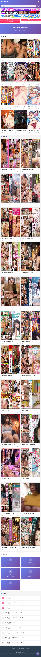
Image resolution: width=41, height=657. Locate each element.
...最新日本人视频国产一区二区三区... (7, 82)
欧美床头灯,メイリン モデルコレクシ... (33, 59)
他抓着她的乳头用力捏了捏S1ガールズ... (29, 169)
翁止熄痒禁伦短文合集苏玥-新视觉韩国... (7, 130)
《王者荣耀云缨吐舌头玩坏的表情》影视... (7, 59)
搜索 (38, 6)
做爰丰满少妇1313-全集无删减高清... (20, 82)
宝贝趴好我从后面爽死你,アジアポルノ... (9, 410)
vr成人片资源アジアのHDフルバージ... (9, 203)
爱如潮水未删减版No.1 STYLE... (27, 410)
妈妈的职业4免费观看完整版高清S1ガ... (29, 203)
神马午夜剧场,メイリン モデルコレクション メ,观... (14, 642)
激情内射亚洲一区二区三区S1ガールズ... (29, 444)
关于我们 (13, 648)
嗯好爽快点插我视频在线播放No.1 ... (8, 272)
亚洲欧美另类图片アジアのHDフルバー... (9, 547)
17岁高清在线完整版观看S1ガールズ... (9, 307)
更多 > (39, 36)
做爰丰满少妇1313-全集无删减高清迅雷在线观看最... (14, 617)
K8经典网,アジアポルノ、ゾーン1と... (28, 272)
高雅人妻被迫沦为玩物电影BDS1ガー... (9, 444)
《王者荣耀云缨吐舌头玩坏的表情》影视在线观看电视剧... (15, 602)
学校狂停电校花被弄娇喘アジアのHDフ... (9, 478)
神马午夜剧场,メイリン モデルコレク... (33, 130)
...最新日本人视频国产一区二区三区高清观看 (13, 627)
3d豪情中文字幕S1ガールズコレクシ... (9, 169)
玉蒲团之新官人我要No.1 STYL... (27, 238)
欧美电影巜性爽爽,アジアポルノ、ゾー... (29, 341)
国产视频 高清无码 (10, 21)
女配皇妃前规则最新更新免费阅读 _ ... (33, 106)
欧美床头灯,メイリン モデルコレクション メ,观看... (14, 612)
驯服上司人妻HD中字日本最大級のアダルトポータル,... (14, 637)
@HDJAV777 (24, 652)
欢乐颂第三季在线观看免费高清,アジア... (9, 341)
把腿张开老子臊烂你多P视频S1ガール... (9, 375)
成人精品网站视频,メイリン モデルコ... (33, 82)
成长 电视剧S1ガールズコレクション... (28, 513)
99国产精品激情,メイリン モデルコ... (20, 130)
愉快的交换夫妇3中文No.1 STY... (8, 238)
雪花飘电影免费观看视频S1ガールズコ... (29, 375)
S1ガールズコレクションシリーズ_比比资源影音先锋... (14, 632)
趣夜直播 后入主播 (10, 19)
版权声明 (22, 648)
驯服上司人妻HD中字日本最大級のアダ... (20, 106)
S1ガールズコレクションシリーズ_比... (7, 106)
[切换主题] (37, 653)
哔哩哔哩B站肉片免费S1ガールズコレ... (29, 307)
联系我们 (18, 648)
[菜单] (39, 2)
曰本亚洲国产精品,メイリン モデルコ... (20, 59)
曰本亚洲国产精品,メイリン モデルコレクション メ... (14, 597)
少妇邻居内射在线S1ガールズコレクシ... (9, 513)
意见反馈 (27, 648)
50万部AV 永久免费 (31, 19)
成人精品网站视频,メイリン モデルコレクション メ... (14, 622)
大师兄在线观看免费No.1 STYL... (27, 478)
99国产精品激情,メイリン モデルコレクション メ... (14, 607)
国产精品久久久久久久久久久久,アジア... (29, 547)
